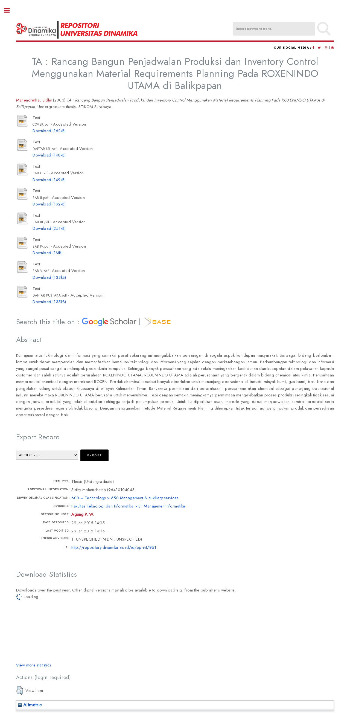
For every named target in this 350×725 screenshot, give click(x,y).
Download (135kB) (49, 301)
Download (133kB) (49, 277)
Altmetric (30, 704)
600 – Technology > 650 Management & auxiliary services (125, 498)
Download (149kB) (49, 179)
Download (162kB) (49, 131)
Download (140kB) (49, 155)
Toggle (10, 10)
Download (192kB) (49, 204)
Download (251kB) (49, 228)
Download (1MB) (48, 253)
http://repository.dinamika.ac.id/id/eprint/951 (113, 547)
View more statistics (33, 665)
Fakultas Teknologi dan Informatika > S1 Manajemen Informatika (128, 506)
